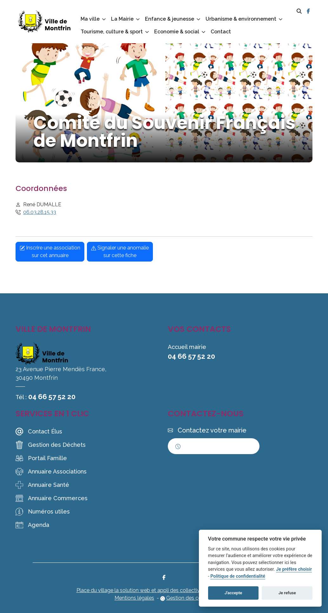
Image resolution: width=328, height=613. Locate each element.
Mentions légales (134, 598)
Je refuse (287, 592)
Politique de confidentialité (237, 576)
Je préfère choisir (294, 569)
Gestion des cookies (189, 598)
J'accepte (233, 592)
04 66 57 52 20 (51, 396)
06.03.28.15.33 (39, 212)
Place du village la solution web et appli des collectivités (142, 590)
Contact (221, 32)
